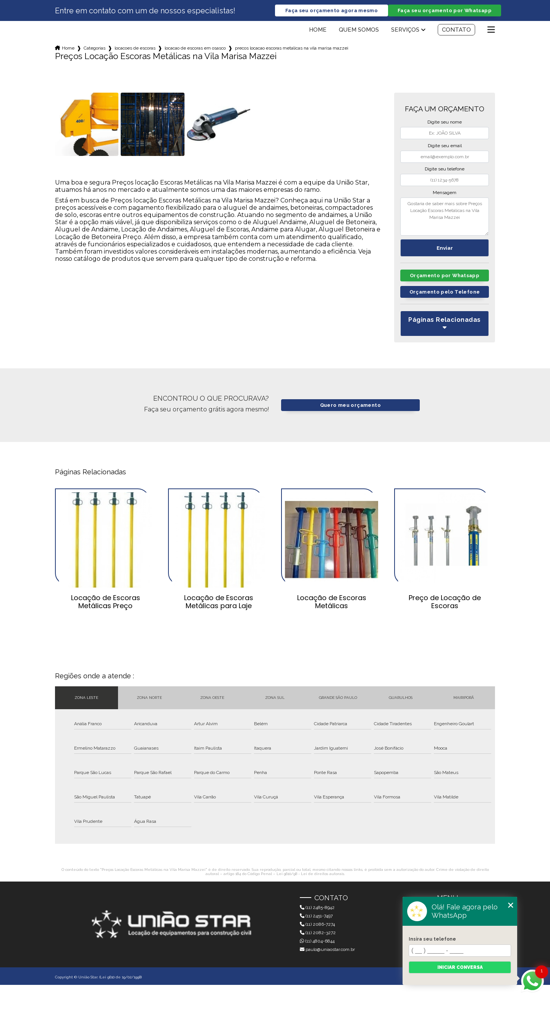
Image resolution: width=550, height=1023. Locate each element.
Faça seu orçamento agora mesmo (331, 10)
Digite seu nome (444, 122)
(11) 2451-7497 (316, 916)
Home (318, 29)
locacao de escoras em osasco (195, 48)
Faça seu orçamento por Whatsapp (445, 10)
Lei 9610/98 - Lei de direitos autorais (310, 874)
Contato (456, 29)
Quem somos (359, 29)
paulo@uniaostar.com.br (327, 949)
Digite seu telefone (444, 169)
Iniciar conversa (460, 967)
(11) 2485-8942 (317, 907)
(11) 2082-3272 (318, 932)
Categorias (94, 48)
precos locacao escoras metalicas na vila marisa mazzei (291, 48)
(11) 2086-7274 (317, 924)
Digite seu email (445, 145)
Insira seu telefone (432, 939)
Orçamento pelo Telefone (444, 292)
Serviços (405, 29)
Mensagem (444, 192)
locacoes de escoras (135, 48)
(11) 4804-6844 (317, 941)
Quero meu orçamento (350, 405)
